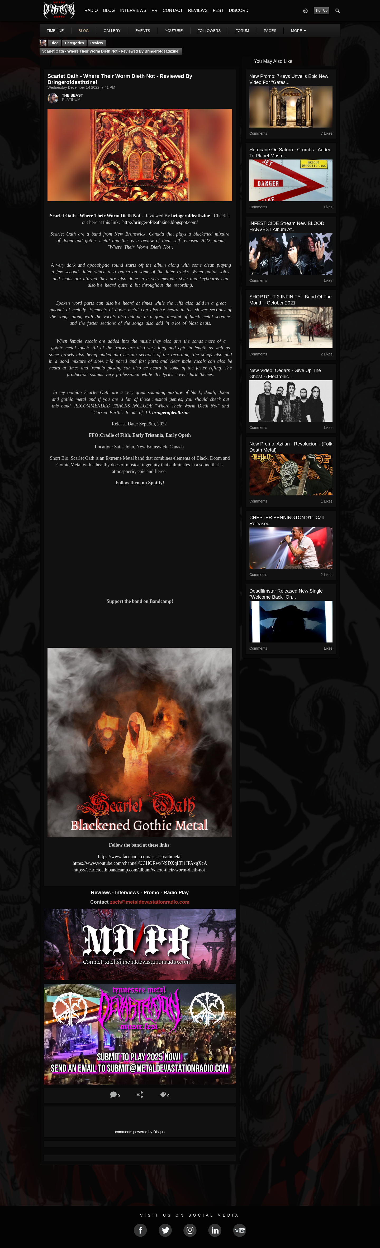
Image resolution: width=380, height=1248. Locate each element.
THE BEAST (72, 95)
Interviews (127, 892)
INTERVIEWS (133, 10)
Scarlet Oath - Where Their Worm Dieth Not (95, 215)
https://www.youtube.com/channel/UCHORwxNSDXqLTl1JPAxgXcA (140, 863)
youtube (174, 31)
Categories (74, 43)
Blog (54, 43)
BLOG (109, 10)
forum (242, 31)
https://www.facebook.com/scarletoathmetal (140, 856)
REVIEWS (198, 10)
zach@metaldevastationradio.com (149, 902)
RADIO (91, 10)
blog (84, 31)
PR (154, 10)
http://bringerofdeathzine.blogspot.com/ (160, 222)
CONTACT (173, 10)
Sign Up (321, 10)
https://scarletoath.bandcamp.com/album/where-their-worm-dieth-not (139, 869)
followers (209, 31)
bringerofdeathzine (190, 215)
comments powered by (140, 1132)
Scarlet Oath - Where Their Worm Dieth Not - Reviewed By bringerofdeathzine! (110, 51)
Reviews (101, 892)
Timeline (55, 31)
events (142, 31)
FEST (218, 10)
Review (96, 43)
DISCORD (238, 10)
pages (270, 31)
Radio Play (176, 892)
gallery (111, 31)
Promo (152, 892)
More (299, 31)
